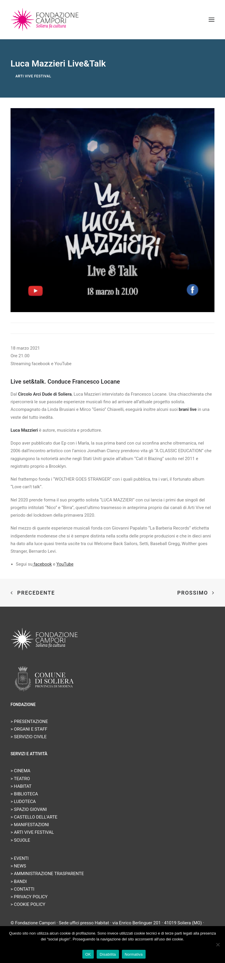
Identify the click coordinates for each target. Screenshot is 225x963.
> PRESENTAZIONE (29, 721)
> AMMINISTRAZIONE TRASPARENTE (47, 873)
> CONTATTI (22, 889)
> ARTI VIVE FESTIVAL (32, 832)
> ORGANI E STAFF (29, 729)
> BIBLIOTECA (24, 794)
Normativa (134, 954)
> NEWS (18, 866)
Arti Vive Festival (33, 76)
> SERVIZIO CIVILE (29, 736)
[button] (211, 19)
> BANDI (19, 881)
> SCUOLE (20, 840)
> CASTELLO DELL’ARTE (34, 817)
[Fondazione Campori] (45, 19)
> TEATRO (20, 778)
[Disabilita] (218, 944)
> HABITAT (21, 786)
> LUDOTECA (23, 801)
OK (88, 954)
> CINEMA (20, 770)
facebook (42, 564)
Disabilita (108, 954)
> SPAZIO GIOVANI (29, 809)
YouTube (64, 564)
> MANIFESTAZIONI (30, 824)
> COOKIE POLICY (28, 904)
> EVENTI (20, 858)
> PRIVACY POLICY (29, 896)
